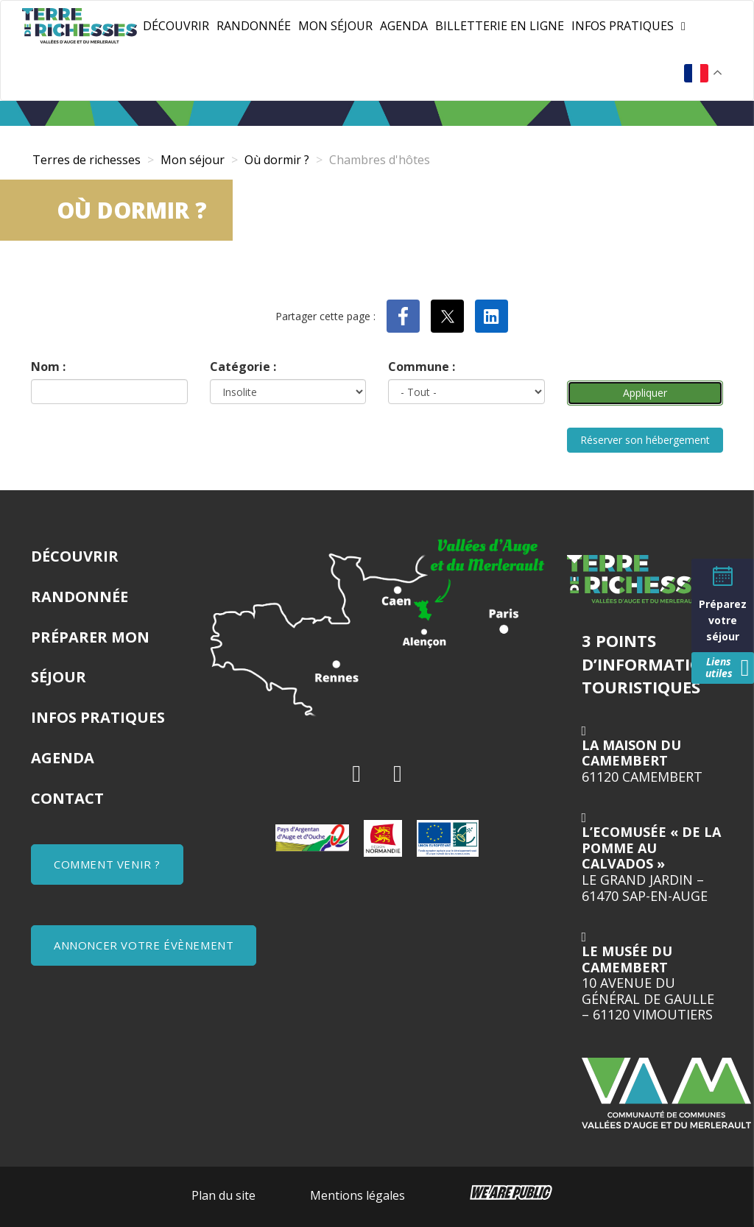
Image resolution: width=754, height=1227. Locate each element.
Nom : (48, 366)
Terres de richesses (86, 160)
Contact (67, 798)
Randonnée (253, 26)
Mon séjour (335, 26)
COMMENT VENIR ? (107, 864)
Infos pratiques (622, 26)
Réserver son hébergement (645, 440)
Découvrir (176, 26)
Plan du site (223, 1195)
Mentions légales (357, 1195)
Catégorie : (243, 366)
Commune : (421, 366)
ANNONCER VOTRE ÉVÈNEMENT (143, 945)
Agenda (404, 26)
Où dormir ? (276, 160)
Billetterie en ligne (499, 26)
